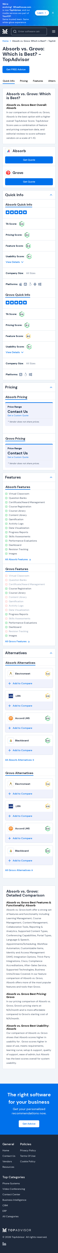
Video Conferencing (13, 1189)
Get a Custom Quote (18, 415)
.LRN (18, 696)
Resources (8, 1167)
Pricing (24, 80)
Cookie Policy (27, 1161)
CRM (5, 1205)
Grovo (18, 173)
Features (38, 80)
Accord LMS (22, 718)
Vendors (7, 1161)
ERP (4, 1211)
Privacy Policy (28, 1150)
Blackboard (22, 740)
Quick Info (9, 80)
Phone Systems (11, 1183)
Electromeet (22, 673)
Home (5, 1150)
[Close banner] (53, 12)
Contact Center (11, 1194)
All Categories (10, 1216)
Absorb (19, 151)
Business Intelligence (14, 1200)
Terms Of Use (27, 1156)
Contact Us (8, 1156)
